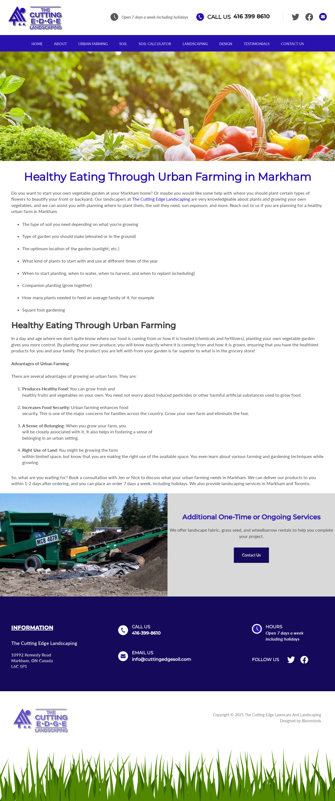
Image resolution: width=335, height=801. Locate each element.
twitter (296, 17)
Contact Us (292, 44)
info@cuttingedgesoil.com (161, 659)
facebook (310, 17)
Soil (123, 44)
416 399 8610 (239, 17)
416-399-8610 (146, 633)
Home (37, 44)
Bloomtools (311, 722)
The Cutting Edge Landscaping (161, 199)
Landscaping (195, 44)
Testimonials (256, 44)
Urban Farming (93, 44)
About (60, 44)
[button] (251, 555)
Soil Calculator (155, 44)
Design (225, 44)
